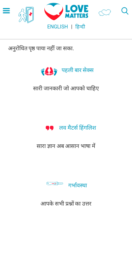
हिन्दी (80, 27)
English (57, 27)
